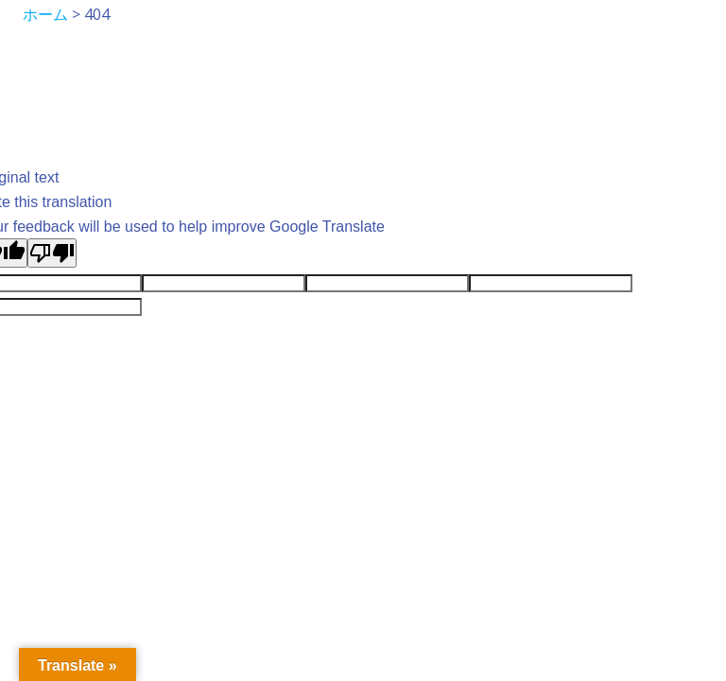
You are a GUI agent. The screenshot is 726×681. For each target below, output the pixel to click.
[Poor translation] (52, 253)
